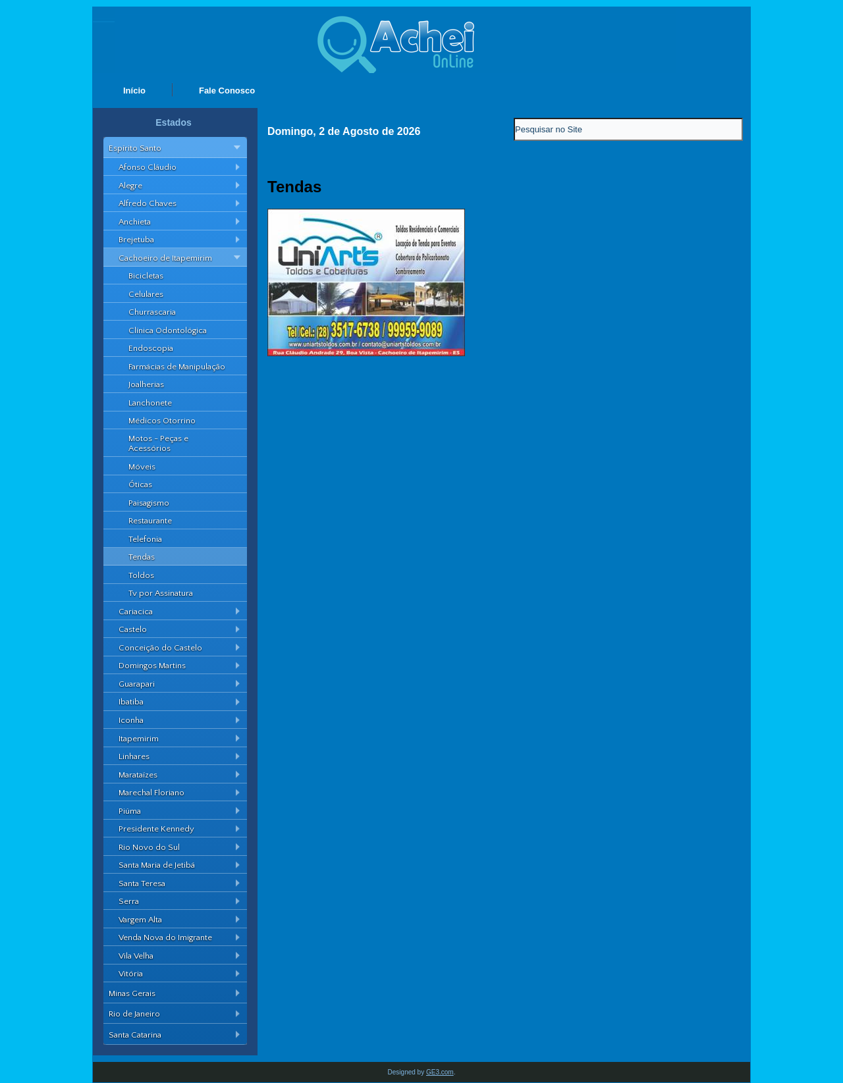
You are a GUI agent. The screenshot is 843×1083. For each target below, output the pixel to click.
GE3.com (440, 1072)
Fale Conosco (227, 90)
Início (134, 90)
